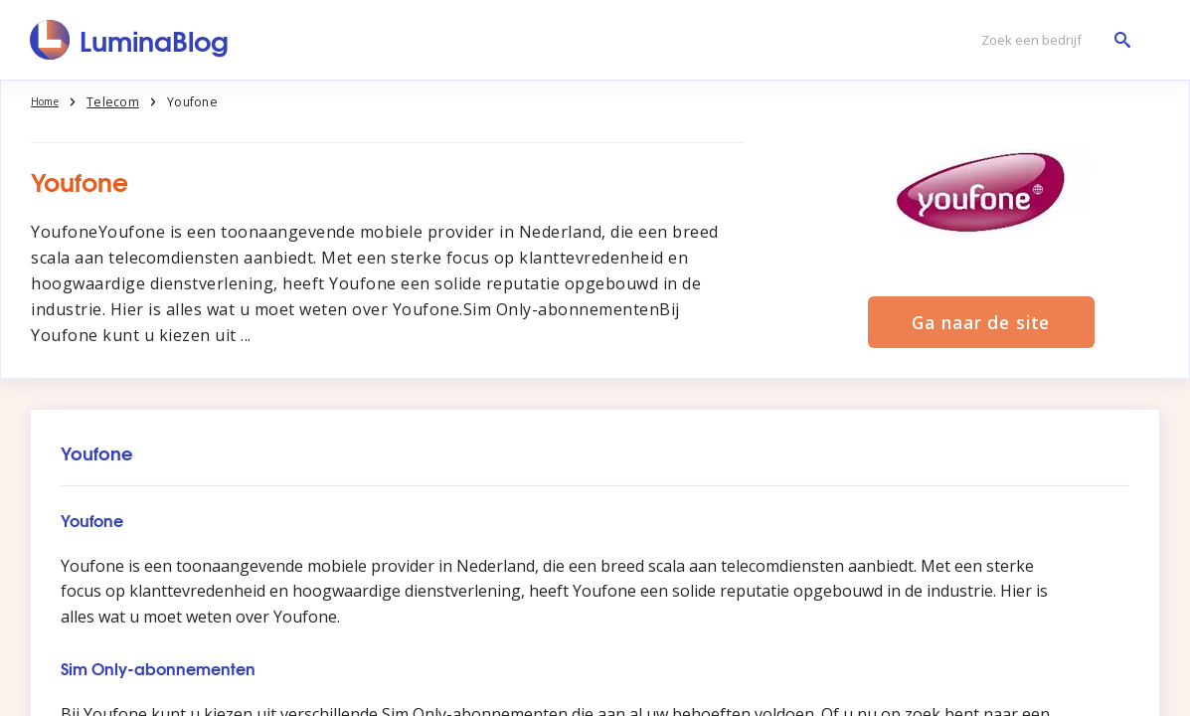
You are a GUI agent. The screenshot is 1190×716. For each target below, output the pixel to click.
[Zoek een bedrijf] (1050, 40)
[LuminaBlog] (130, 40)
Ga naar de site (981, 321)
